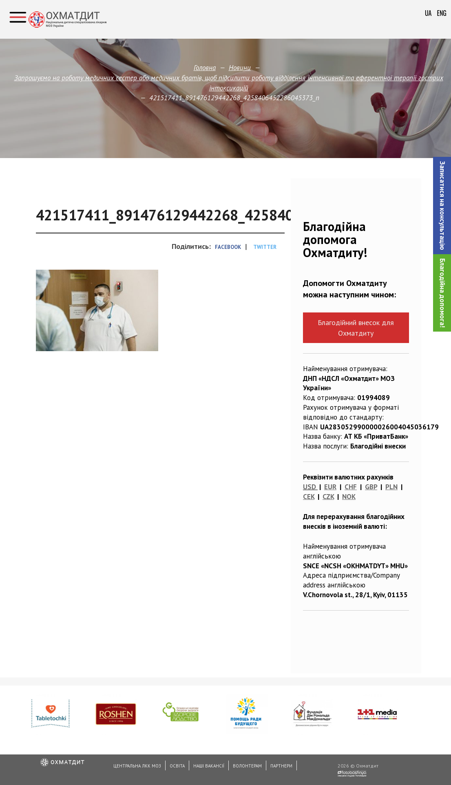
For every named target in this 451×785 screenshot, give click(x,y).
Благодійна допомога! (442, 293)
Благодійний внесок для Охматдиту (356, 327)
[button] (442, 205)
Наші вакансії (208, 766)
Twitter (264, 247)
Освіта (177, 766)
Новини (239, 67)
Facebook (228, 247)
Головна (205, 67)
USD (309, 486)
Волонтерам (247, 766)
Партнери (281, 766)
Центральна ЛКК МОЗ (137, 766)
